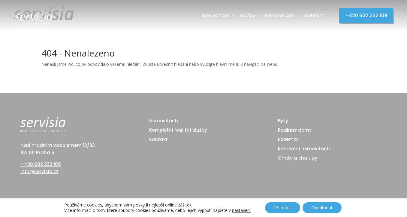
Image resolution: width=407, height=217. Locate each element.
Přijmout (282, 207)
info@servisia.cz (39, 171)
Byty (283, 121)
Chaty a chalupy (297, 158)
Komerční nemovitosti (304, 148)
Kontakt (314, 15)
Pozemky (288, 139)
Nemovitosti (282, 15)
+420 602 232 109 (366, 15)
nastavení (241, 210)
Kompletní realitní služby (178, 130)
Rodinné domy (295, 130)
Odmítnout (322, 207)
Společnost (218, 15)
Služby (250, 15)
